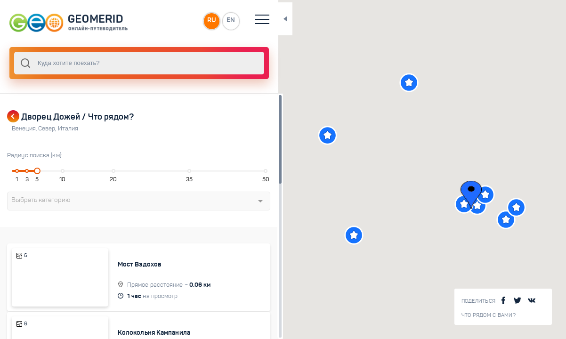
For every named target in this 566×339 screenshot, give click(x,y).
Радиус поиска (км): (35, 155)
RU (186, 20)
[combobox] (127, 63)
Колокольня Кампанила (144, 327)
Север (48, 128)
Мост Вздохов (130, 264)
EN (206, 20)
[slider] (35, 171)
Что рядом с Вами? (488, 315)
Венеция (25, 128)
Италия (68, 128)
